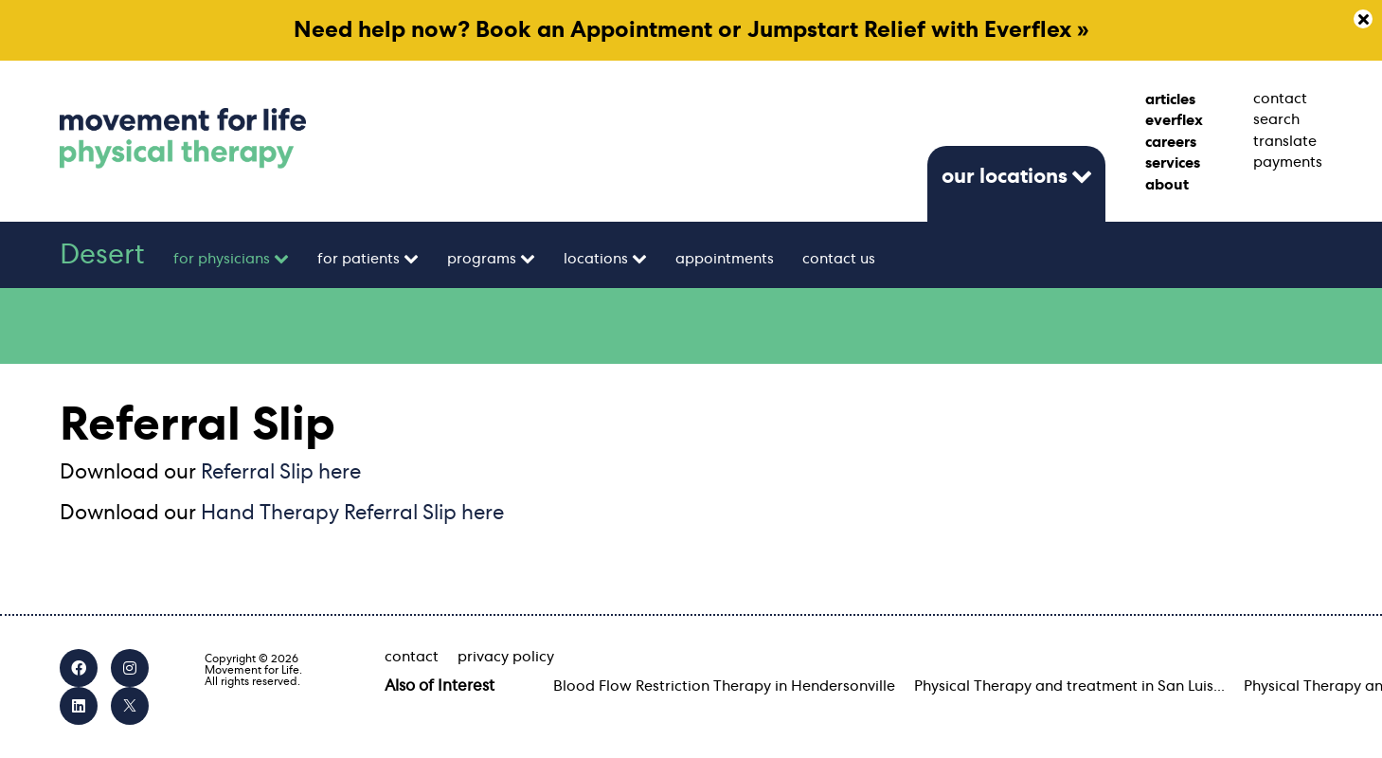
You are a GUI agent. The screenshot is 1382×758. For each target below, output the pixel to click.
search (1276, 119)
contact (1280, 98)
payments (1287, 162)
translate (1285, 141)
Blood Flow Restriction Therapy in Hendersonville (724, 686)
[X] (130, 706)
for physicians (221, 258)
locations (596, 258)
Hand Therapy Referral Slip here (352, 512)
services (1172, 163)
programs (481, 258)
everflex (1174, 120)
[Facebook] (79, 668)
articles (1170, 99)
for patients (358, 258)
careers (1170, 142)
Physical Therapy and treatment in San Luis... (1069, 686)
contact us (838, 258)
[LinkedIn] (79, 706)
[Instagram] (130, 668)
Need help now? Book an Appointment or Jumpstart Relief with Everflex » (691, 30)
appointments (724, 258)
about (1167, 184)
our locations (1005, 176)
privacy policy (506, 656)
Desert (102, 255)
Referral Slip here (281, 471)
